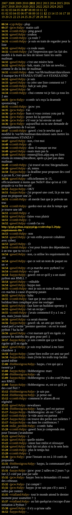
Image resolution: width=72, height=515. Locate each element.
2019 (18, 6)
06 (22, 10)
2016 (67, 3)
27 (33, 17)
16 (60, 13)
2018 (11, 6)
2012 (39, 3)
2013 (46, 3)
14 (52, 13)
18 (68, 13)
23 (18, 17)
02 (6, 10)
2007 (5, 3)
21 (10, 17)
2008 (11, 3)
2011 (32, 3)
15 (56, 13)
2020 (25, 6)
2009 (18, 3)
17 (64, 13)
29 (41, 17)
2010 (25, 3)
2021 (32, 6)
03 (10, 10)
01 (3, 10)
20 (6, 17)
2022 (39, 6)
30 (45, 17)
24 (22, 17)
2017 (5, 6)
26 (29, 17)
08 (29, 10)
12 (45, 10)
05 (18, 10)
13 (48, 13)
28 (37, 17)
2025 (60, 6)
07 (26, 10)
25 (26, 17)
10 (37, 10)
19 (3, 17)
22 (14, 17)
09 (33, 10)
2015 (60, 3)
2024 (53, 6)
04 (14, 10)
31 (49, 17)
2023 (46, 6)
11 (41, 10)
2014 (53, 3)
